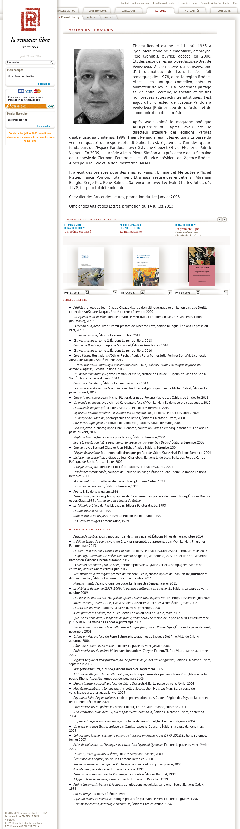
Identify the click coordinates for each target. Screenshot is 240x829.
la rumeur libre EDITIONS (33, 813)
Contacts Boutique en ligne (135, 3)
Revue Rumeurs (97, 10)
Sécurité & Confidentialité (215, 3)
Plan (235, 3)
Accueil (108, 17)
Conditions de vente (164, 3)
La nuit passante (131, 231)
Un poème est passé (77, 231)
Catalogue (128, 10)
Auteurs (160, 10)
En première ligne (187, 229)
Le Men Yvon (72, 225)
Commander (43, 126)
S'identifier (44, 84)
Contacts (224, 10)
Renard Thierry (70, 17)
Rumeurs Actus (65, 10)
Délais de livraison (188, 3)
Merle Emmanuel (131, 225)
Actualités (192, 10)
